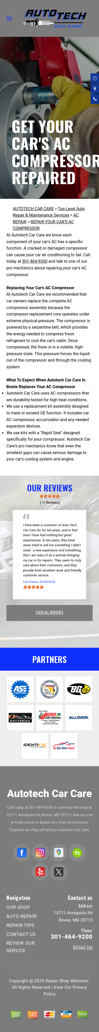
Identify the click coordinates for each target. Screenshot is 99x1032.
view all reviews (49, 612)
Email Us (83, 947)
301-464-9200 (34, 261)
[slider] (49, 496)
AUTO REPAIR (21, 916)
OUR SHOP (18, 907)
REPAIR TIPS (20, 925)
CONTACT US (21, 934)
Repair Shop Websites (66, 980)
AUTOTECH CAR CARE (33, 208)
